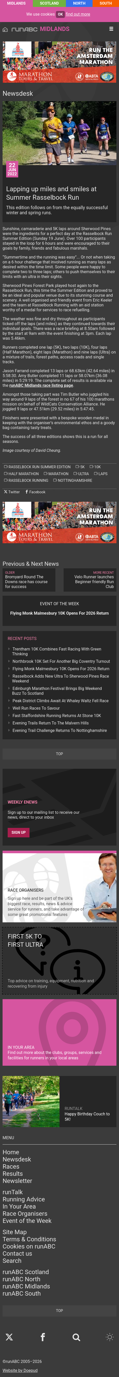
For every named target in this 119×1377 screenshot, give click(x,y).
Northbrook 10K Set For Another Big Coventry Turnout (61, 661)
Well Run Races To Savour (36, 708)
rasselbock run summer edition (37, 467)
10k (95, 467)
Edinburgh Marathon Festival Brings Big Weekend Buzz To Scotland (57, 691)
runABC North (21, 1279)
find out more (78, 14)
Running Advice (24, 1199)
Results (13, 1173)
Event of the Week (27, 1220)
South (106, 3)
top (59, 754)
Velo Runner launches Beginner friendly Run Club (90, 580)
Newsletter (17, 1180)
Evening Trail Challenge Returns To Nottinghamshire (60, 730)
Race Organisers (25, 1213)
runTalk (13, 1192)
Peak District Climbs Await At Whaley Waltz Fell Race (61, 700)
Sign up (19, 832)
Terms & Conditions (29, 1239)
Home (11, 1152)
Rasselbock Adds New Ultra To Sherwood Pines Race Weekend (60, 679)
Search (12, 1260)
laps (100, 474)
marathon (56, 474)
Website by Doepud (20, 1370)
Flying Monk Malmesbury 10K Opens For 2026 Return (61, 668)
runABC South (22, 1293)
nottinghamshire (72, 480)
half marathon (21, 474)
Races (11, 1166)
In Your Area (19, 1206)
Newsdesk (17, 1159)
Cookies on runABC (29, 1246)
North (79, 3)
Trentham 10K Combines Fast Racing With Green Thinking (56, 651)
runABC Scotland (26, 1272)
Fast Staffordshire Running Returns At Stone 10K (57, 715)
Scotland (49, 3)
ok (60, 14)
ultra (81, 474)
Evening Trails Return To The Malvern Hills (51, 723)
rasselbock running (26, 480)
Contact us (17, 1253)
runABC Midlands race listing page (41, 385)
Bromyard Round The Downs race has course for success (29, 580)
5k (80, 467)
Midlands (16, 3)
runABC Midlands (26, 1286)
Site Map (15, 1232)
